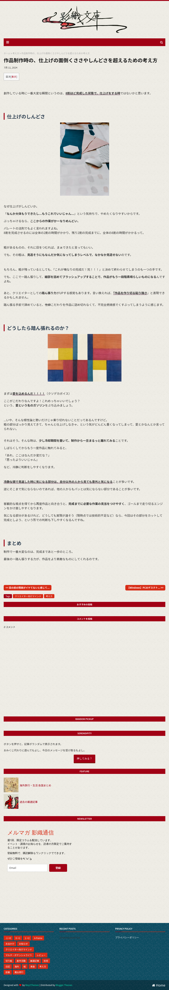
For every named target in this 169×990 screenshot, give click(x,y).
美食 (32, 966)
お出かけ (10, 943)
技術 (46, 960)
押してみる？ (84, 758)
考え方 (16, 53)
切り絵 (9, 960)
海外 (17, 966)
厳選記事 (34, 960)
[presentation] (32, 881)
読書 (8, 972)
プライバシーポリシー (127, 937)
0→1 (17, 938)
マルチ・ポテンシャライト (19, 955)
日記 (8, 966)
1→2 (27, 938)
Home (158, 985)
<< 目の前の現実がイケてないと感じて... (28, 587)
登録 (58, 868)
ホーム (7, 53)
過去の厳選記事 (29, 802)
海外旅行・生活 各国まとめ (35, 785)
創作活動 (21, 960)
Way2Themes (32, 985)
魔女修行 (19, 972)
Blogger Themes (64, 985)
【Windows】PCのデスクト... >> (145, 587)
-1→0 (8, 938)
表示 (13, 76)
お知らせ (23, 943)
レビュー (41, 955)
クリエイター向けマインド (28, 596)
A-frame (38, 938)
